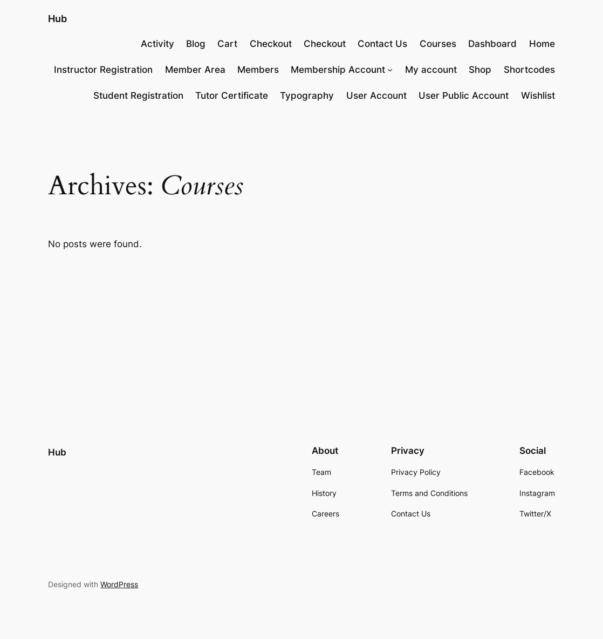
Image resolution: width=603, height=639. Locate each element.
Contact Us (382, 43)
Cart (227, 43)
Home (542, 43)
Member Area (195, 69)
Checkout (271, 43)
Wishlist (538, 95)
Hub (57, 18)
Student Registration (138, 95)
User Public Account (464, 95)
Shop (480, 69)
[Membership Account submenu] (390, 69)
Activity (157, 43)
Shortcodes (529, 69)
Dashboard (492, 43)
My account (431, 69)
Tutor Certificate (231, 95)
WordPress (119, 584)
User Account (376, 95)
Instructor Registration (103, 69)
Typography (307, 95)
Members (258, 69)
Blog (195, 43)
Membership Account (338, 69)
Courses (438, 43)
